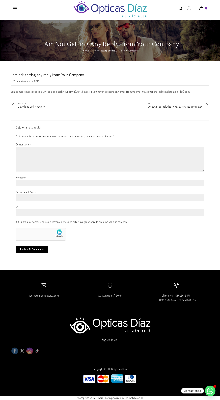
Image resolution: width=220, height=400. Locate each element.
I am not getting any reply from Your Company (47, 74)
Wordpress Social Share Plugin (94, 398)
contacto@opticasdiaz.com (43, 295)
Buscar (180, 8)
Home (86, 50)
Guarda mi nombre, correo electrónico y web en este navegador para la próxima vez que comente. (74, 221)
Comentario (23, 144)
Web (18, 207)
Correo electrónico (27, 192)
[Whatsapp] (210, 391)
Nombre (21, 177)
